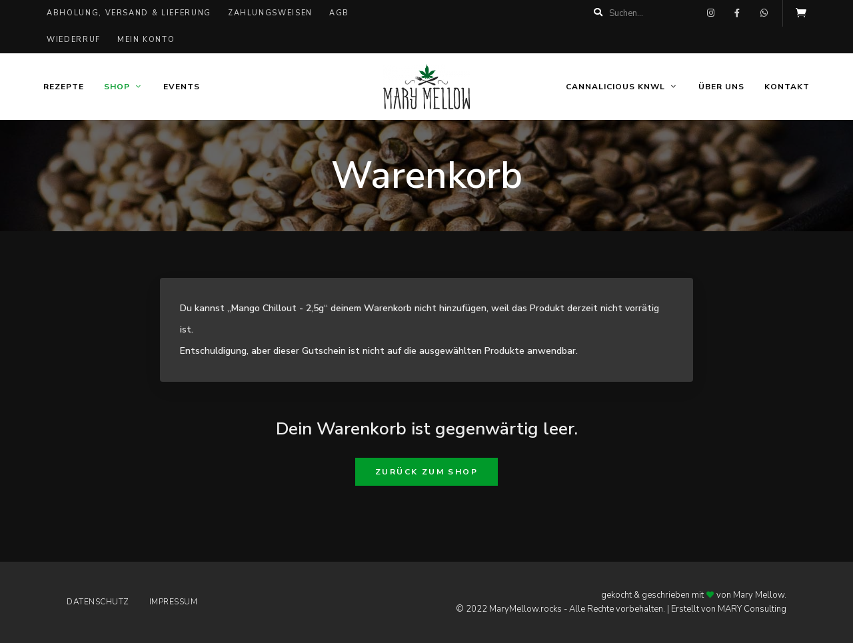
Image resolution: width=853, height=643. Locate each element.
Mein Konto (146, 40)
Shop (117, 86)
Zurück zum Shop (426, 471)
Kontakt (787, 86)
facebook (737, 13)
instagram (710, 13)
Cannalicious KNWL (615, 86)
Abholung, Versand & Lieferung (129, 13)
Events (181, 86)
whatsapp (763, 13)
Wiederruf (74, 40)
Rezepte (63, 86)
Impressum (173, 601)
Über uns (721, 86)
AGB (339, 13)
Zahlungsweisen (270, 13)
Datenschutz (98, 601)
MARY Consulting (752, 609)
